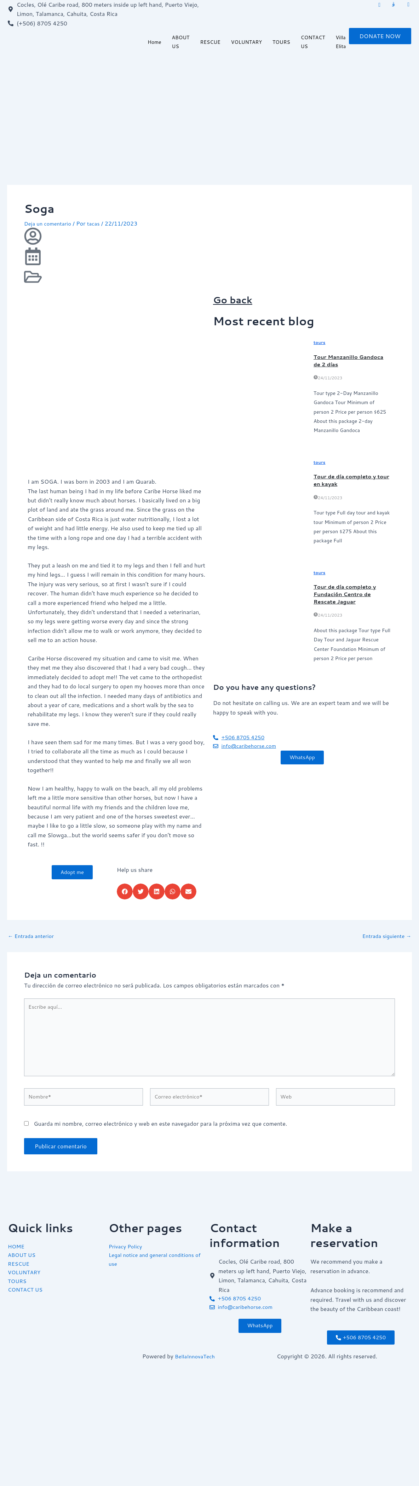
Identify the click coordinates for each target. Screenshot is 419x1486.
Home (154, 42)
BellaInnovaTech (196, 1356)
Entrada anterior (33, 936)
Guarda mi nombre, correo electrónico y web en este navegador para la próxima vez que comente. (160, 1130)
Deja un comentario (49, 223)
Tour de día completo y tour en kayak (347, 480)
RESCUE (210, 42)
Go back (237, 299)
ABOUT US (181, 42)
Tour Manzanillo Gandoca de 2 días (351, 360)
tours (320, 342)
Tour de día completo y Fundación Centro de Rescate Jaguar (347, 593)
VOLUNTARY (246, 42)
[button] (125, 891)
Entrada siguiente (384, 936)
